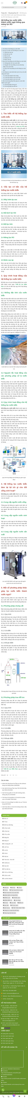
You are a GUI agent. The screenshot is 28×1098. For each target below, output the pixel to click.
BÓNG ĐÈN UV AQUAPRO (10, 895)
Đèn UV (6, 818)
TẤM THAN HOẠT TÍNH (18, 907)
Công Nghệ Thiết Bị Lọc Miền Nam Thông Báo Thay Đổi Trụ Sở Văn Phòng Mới (16, 922)
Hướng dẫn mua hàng (8, 1033)
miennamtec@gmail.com (12, 993)
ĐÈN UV (20, 902)
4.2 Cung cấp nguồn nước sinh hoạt (11, 77)
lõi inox (5, 902)
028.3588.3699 (12, 990)
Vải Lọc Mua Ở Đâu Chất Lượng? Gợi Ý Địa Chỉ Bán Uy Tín (16, 942)
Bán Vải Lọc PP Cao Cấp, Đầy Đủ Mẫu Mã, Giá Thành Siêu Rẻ (16, 961)
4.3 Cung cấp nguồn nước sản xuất (11, 79)
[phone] (3, 1096)
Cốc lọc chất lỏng (8, 872)
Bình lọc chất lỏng (8, 824)
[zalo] (8, 1096)
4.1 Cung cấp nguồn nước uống (10, 75)
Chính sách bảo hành (7, 1043)
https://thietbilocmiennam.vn (15, 996)
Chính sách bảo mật (7, 1038)
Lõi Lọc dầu (7, 834)
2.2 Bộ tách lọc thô (7, 54)
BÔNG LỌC (6, 897)
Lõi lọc (19, 887)
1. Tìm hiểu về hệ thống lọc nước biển (11, 48)
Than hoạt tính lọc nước (16, 890)
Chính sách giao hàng (8, 1040)
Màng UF (6, 840)
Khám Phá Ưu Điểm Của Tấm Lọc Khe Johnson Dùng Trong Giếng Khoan (17, 932)
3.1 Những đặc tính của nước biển (11, 63)
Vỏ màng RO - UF (8, 843)
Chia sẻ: (3, 775)
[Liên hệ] (24, 1096)
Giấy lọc (6, 856)
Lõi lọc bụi (6, 831)
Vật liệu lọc (7, 862)
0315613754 (10, 998)
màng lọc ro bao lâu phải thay (11, 910)
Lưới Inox (6, 847)
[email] (19, 1096)
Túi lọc (5, 821)
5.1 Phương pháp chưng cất (10, 84)
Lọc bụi (6, 850)
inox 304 (6, 905)
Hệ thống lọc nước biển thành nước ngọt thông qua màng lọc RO (13, 22)
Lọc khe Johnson (8, 878)
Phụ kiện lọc (7, 869)
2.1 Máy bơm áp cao (8, 52)
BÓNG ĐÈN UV (7, 900)
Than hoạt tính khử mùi (9, 913)
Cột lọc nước (7, 875)
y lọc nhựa (17, 900)
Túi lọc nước (14, 905)
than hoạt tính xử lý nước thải (11, 892)
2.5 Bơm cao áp (7, 59)
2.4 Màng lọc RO (7, 57)
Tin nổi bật (6, 918)
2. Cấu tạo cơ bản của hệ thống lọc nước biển (13, 50)
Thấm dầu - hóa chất (9, 859)
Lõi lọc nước (7, 828)
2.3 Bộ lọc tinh (6, 56)
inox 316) (13, 902)
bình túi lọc (6, 907)
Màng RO (6, 837)
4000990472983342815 (13, 1069)
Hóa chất (6, 866)
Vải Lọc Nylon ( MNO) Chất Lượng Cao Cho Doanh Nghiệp (16, 951)
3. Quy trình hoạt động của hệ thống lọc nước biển (14, 61)
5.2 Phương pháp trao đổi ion (10, 86)
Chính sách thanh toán (8, 1036)
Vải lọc (5, 853)
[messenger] (14, 1096)
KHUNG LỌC (16, 897)
